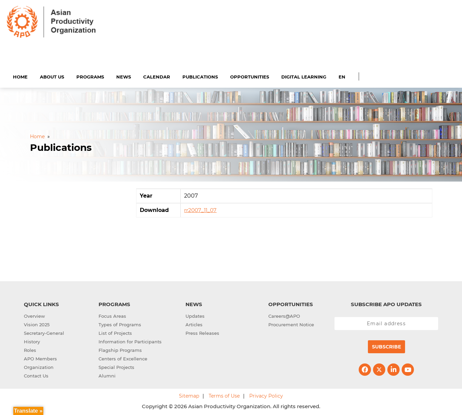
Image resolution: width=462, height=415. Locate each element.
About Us (52, 75)
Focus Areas (112, 315)
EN (342, 75)
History (32, 340)
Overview (34, 315)
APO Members (40, 357)
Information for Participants (130, 340)
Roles (30, 349)
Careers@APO (284, 315)
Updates (195, 315)
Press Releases (202, 332)
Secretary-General (44, 332)
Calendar (156, 75)
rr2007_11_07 (200, 209)
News (123, 75)
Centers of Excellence (123, 357)
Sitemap (189, 395)
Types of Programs (120, 323)
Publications (200, 75)
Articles (194, 323)
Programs (90, 75)
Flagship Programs (120, 349)
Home (20, 75)
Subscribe (386, 346)
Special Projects (116, 366)
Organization (39, 366)
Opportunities (249, 75)
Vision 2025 (36, 323)
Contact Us (36, 374)
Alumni (107, 374)
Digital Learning (303, 75)
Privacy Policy (266, 395)
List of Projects (115, 332)
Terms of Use (224, 395)
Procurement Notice (291, 323)
